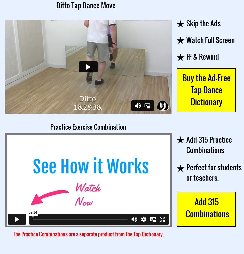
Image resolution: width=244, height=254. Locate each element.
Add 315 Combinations (206, 208)
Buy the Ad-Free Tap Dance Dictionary (206, 90)
